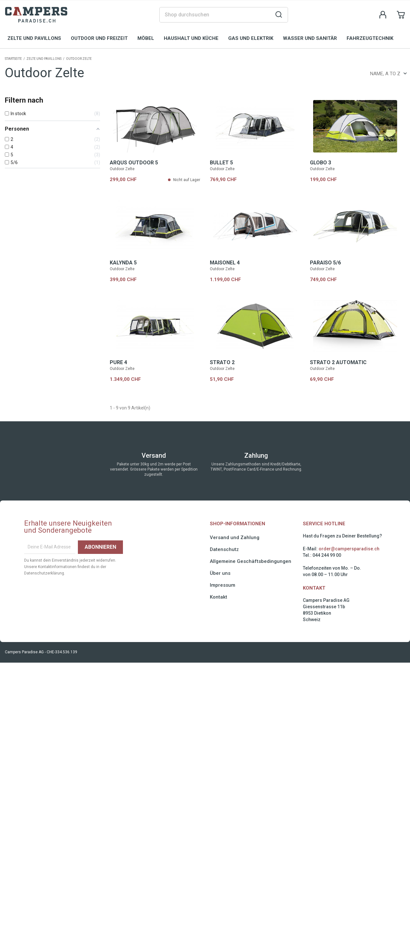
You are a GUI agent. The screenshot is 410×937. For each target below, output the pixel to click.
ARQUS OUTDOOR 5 (134, 163)
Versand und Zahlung (234, 537)
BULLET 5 (221, 163)
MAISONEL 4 (225, 263)
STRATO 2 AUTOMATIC (338, 362)
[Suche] (223, 15)
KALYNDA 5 (123, 263)
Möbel (145, 38)
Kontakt (218, 597)
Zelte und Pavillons (34, 38)
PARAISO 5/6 (325, 263)
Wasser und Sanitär (310, 38)
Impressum (222, 585)
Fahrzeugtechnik (370, 38)
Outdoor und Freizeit (99, 38)
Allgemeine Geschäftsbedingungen (250, 561)
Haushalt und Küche (191, 38)
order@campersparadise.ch (349, 548)
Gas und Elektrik (250, 38)
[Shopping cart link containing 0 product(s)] (401, 15)
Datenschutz (224, 549)
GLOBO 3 (320, 163)
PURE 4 (118, 362)
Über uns (220, 573)
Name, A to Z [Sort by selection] (388, 74)
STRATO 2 (222, 362)
